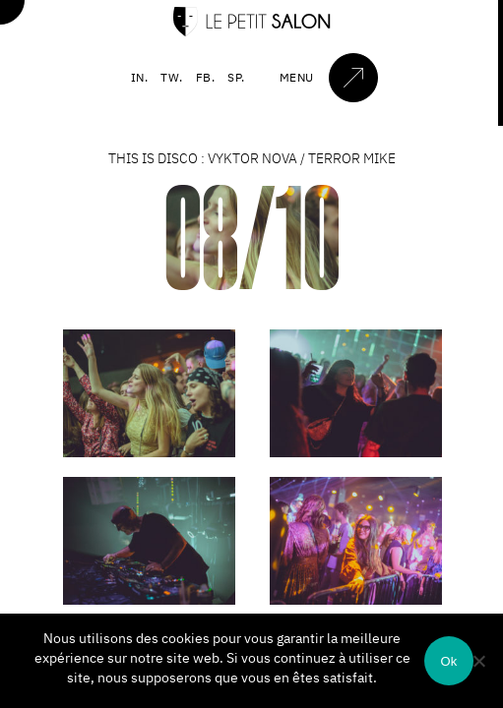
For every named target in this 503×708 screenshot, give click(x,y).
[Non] (478, 661)
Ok (448, 661)
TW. (171, 77)
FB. (206, 77)
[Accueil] (252, 32)
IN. (140, 77)
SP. (236, 77)
